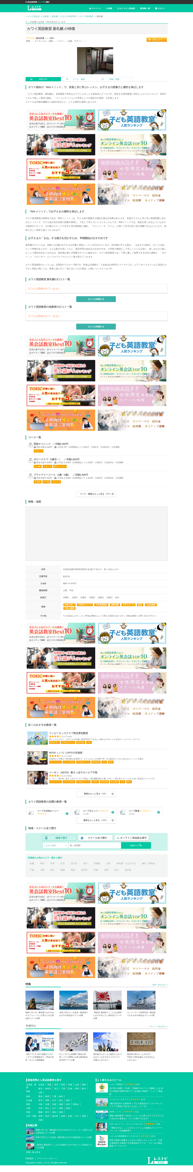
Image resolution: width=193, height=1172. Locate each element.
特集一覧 (145, 8)
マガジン (160, 8)
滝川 (116, 876)
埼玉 (56, 1095)
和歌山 (76, 1111)
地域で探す (61, 844)
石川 (54, 1107)
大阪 (40, 1111)
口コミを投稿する (96, 299)
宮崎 (84, 1122)
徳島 (61, 1118)
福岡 (40, 1122)
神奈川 (48, 1095)
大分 (77, 1122)
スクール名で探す (97, 844)
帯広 (52, 876)
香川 (47, 1118)
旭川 (85, 870)
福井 (68, 1107)
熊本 (47, 1122)
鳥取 (61, 1114)
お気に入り (157, 39)
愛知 (40, 1103)
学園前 (97, 870)
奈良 (68, 1111)
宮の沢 (74, 870)
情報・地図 (114, 79)
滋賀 (61, 1111)
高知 (54, 1118)
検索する (136, 852)
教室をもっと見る (96, 794)
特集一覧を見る (159, 991)
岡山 (47, 1114)
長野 (47, 1107)
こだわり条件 (50, 852)
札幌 (32, 870)
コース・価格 (79, 79)
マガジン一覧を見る (157, 1033)
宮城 (70, 1091)
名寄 (106, 876)
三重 (54, 1103)
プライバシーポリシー (47, 1165)
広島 (40, 1114)
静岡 (47, 1103)
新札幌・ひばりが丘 (126, 870)
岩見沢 (84, 876)
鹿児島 (55, 1122)
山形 (77, 1091)
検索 (109, 8)
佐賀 (70, 1122)
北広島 (128, 876)
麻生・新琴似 (148, 870)
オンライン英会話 (126, 8)
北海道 (41, 1091)
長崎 (63, 1122)
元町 (108, 870)
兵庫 (47, 1111)
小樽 (42, 876)
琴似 (42, 870)
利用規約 (29, 1165)
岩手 (56, 1091)
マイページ (95, 8)
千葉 (63, 1095)
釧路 (63, 876)
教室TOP (43, 79)
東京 (40, 1095)
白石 (63, 870)
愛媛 (40, 1118)
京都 (54, 1111)
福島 (84, 1091)
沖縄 (40, 1126)
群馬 (77, 1095)
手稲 (96, 876)
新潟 (40, 1107)
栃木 (84, 1095)
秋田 (63, 1091)
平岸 (52, 870)
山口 (54, 1114)
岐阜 (61, 1103)
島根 (68, 1114)
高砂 (73, 876)
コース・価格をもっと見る (96, 494)
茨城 (70, 1095)
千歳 (32, 876)
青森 (49, 1091)
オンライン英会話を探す (133, 844)
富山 (61, 1107)
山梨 (40, 1099)
